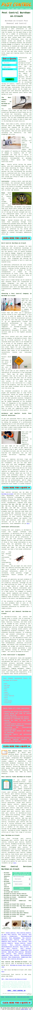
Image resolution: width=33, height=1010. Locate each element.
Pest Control (22, 934)
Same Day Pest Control (16, 952)
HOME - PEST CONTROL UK (17, 990)
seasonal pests (18, 92)
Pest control (6, 492)
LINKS (12, 8)
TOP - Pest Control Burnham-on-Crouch (14, 979)
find (8, 838)
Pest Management (14, 938)
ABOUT (17, 8)
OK (30, 1009)
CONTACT (22, 8)
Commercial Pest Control (10, 955)
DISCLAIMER (28, 8)
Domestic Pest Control (9, 941)
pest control (27, 115)
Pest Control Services (22, 953)
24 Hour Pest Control (8, 934)
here (28, 523)
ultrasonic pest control (16, 821)
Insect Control (10, 932)
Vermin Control (20, 943)
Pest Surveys (26, 939)
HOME (8, 8)
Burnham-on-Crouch (7, 494)
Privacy (30, 999)
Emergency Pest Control (10, 939)
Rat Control (26, 938)
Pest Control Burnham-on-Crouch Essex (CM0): (16, 27)
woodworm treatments (19, 795)
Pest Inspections (14, 957)
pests (20, 59)
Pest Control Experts (24, 932)
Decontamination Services (9, 946)
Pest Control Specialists (20, 945)
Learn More (24, 1009)
